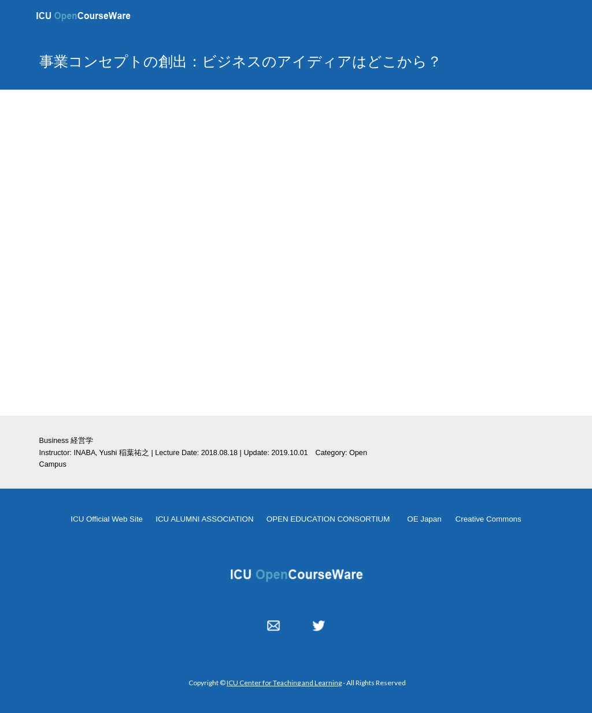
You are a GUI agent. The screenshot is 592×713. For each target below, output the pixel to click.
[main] (274, 61)
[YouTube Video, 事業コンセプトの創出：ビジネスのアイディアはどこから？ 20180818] (296, 253)
